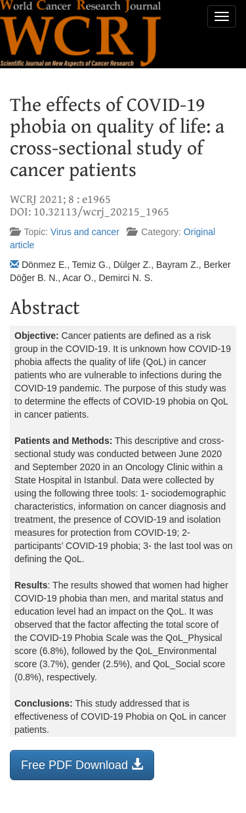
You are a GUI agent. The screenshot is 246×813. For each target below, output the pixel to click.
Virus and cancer (85, 232)
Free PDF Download (82, 765)
